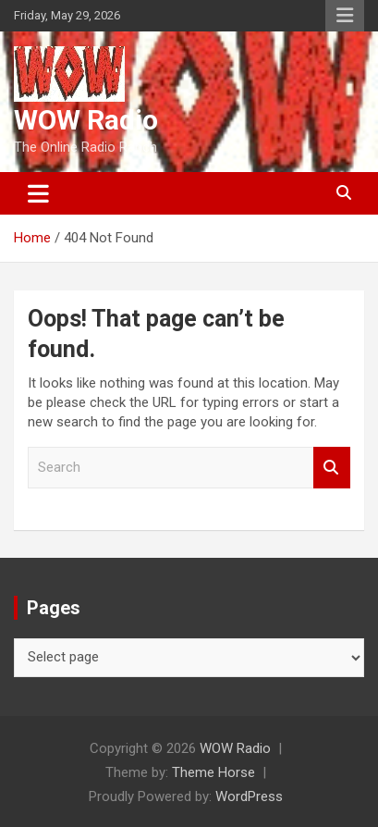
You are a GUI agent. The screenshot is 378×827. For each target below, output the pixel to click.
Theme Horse (213, 772)
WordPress (249, 796)
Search (331, 467)
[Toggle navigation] (38, 193)
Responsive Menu (344, 15)
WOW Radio (86, 120)
